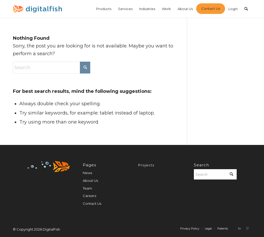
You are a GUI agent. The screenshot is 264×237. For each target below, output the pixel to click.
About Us (90, 180)
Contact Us (92, 203)
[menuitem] (104, 9)
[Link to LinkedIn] (239, 228)
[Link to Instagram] (247, 228)
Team (87, 188)
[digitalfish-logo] (37, 9)
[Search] (246, 9)
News (87, 173)
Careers (89, 196)
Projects (146, 165)
